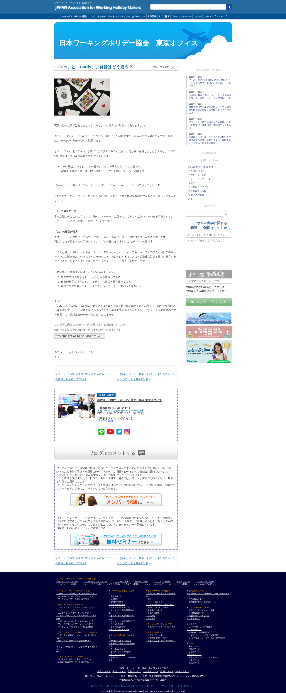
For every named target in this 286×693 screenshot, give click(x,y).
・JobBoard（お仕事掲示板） (199, 632)
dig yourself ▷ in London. (201, 167)
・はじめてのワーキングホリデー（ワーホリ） (75, 596)
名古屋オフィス (150, 671)
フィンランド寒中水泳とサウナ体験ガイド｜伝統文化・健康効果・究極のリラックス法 (210, 125)
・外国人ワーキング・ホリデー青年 (160, 627)
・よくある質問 (152, 613)
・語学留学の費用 (116, 602)
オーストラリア (62, 581)
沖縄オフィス (182, 671)
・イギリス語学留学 (117, 627)
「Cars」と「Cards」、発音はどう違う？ (93, 67)
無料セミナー (138, 16)
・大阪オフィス (193, 649)
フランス (157, 581)
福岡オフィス (167, 671)
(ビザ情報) (74, 581)
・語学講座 (150, 616)
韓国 (137, 581)
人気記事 (152, 16)
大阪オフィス (119, 671)
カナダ (117, 581)
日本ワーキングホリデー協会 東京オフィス (128, 43)
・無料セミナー (152, 599)
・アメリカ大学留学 (117, 649)
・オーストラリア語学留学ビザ (122, 621)
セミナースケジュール (199, 179)
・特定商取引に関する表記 (198, 616)
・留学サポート (115, 596)
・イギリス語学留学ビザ (119, 630)
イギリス (201, 581)
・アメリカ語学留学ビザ (119, 607)
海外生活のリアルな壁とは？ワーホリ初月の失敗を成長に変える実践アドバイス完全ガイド (210, 110)
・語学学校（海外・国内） (157, 638)
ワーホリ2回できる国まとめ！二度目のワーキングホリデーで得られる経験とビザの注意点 (210, 83)
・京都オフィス (193, 652)
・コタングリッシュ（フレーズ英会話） (203, 635)
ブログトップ (220, 16)
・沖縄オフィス (193, 660)
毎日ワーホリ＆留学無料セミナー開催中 (120, 410)
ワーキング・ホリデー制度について (77, 16)
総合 (71, 352)
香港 (127, 584)
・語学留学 (113, 599)
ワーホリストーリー (182, 16)
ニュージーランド (91, 581)
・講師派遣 (150, 618)
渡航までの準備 (196, 195)
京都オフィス (134, 671)
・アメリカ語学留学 (117, 605)
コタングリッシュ (202, 16)
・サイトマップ (193, 618)
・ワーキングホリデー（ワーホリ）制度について (76, 593)
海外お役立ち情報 (197, 191)
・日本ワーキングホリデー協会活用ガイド (73, 641)
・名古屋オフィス (194, 655)
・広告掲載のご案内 (195, 599)
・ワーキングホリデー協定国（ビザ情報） (73, 599)
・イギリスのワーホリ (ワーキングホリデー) (74, 621)
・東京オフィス (193, 646)
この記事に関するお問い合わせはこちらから (80, 336)
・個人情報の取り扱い (196, 613)
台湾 (109, 584)
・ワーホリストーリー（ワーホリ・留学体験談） (207, 638)
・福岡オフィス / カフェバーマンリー (202, 657)
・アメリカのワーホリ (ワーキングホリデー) (74, 624)
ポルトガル (198, 584)
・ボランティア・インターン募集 (200, 610)
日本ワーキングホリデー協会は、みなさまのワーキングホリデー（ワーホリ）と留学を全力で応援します (143, 685)
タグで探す (164, 16)
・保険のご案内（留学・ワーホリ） (160, 641)
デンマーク (87, 584)
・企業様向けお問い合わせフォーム (201, 602)
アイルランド (61, 584)
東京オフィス (104, 671)
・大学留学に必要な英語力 (120, 641)
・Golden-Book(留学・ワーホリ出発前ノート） (75, 662)
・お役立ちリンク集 (154, 635)
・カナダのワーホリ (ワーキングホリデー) (73, 613)
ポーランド (173, 584)
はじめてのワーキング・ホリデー (113, 16)
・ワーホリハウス (194, 630)
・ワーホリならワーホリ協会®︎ (199, 627)
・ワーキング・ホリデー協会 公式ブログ (73, 659)
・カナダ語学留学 (116, 624)
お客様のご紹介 (196, 171)
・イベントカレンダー (155, 602)
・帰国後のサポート (154, 610)
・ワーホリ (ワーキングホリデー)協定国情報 (74, 627)
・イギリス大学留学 (117, 655)
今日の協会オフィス (198, 187)
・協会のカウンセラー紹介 (157, 607)
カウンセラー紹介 (197, 175)
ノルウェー (149, 584)
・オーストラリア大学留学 (120, 652)
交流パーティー (196, 183)
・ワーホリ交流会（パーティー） (160, 605)
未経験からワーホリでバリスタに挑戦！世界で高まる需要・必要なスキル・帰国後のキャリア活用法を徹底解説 (210, 140)
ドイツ (179, 581)
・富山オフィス (193, 663)
